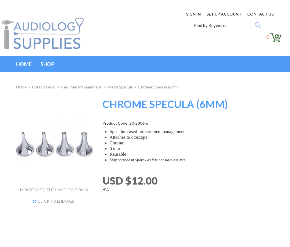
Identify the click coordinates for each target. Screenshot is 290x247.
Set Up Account (224, 14)
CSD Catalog (44, 86)
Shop (47, 64)
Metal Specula (120, 86)
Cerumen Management (82, 86)
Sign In (193, 14)
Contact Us (260, 14)
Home (24, 64)
